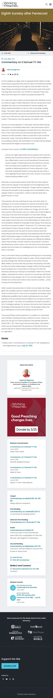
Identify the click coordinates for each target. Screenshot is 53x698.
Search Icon (46, 4)
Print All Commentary (19, 560)
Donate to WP (10, 666)
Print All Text (16, 557)
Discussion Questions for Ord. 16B (24, 569)
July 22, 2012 (27, 345)
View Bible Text (7, 59)
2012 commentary (30, 149)
